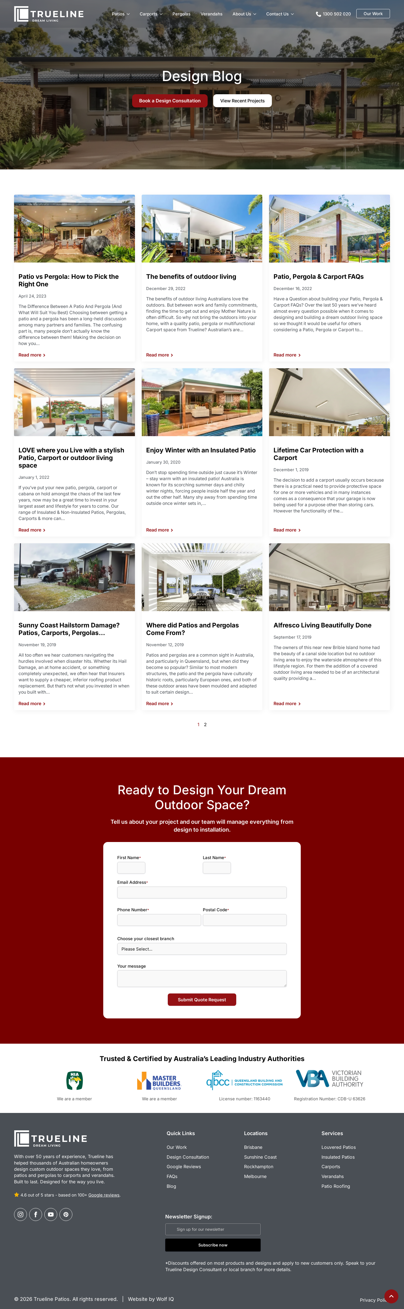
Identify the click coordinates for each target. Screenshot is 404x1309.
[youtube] (50, 1208)
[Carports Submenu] (162, 14)
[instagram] (20, 1208)
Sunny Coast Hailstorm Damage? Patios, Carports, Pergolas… (69, 628)
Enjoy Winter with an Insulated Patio (201, 450)
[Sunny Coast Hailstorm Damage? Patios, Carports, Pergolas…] (74, 577)
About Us (242, 14)
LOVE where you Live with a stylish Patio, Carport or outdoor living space (71, 457)
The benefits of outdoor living (191, 276)
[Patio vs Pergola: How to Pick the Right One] (74, 229)
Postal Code (217, 907)
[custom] (65, 1208)
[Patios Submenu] (129, 14)
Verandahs (211, 14)
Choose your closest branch (142, 935)
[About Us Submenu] (256, 14)
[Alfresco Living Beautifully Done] (329, 577)
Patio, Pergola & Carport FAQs (319, 276)
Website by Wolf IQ (150, 1293)
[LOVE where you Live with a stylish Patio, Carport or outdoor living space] (74, 402)
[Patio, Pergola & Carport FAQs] (329, 229)
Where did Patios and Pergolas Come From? (192, 628)
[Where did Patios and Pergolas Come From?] (202, 577)
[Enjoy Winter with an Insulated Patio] (202, 402)
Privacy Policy (375, 1295)
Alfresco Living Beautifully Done (322, 625)
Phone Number (130, 907)
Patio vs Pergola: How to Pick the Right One (69, 280)
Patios (118, 14)
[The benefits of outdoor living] (202, 229)
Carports (148, 14)
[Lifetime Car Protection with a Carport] (329, 402)
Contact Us (277, 14)
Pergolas (181, 14)
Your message (128, 963)
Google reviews (104, 1189)
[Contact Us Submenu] (293, 14)
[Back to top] (391, 1296)
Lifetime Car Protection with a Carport (319, 453)
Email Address (129, 879)
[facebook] (35, 1208)
